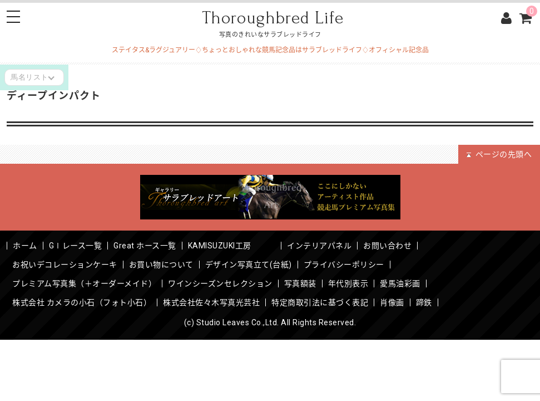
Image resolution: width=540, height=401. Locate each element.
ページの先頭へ (499, 154)
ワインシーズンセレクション (220, 283)
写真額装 (300, 283)
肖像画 (392, 302)
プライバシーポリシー (344, 264)
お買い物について (161, 264)
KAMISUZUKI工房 (232, 246)
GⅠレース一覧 (75, 246)
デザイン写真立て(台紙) (248, 264)
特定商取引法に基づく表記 (319, 302)
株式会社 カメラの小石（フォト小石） (81, 302)
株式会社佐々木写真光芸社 (211, 302)
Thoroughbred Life (273, 18)
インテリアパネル (319, 246)
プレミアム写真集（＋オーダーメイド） (84, 283)
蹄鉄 (424, 302)
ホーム (25, 246)
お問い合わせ (387, 246)
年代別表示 (348, 283)
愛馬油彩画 (400, 283)
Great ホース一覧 (144, 246)
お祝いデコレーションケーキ (64, 264)
